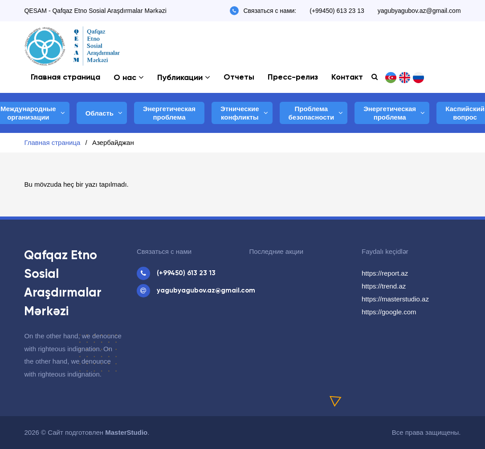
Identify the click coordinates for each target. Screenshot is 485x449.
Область (100, 113)
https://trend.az (384, 286)
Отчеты (239, 77)
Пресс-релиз (293, 77)
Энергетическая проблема (169, 113)
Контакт (347, 77)
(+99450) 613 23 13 (337, 10)
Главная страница (65, 77)
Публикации (180, 78)
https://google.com (389, 312)
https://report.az (385, 273)
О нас (125, 78)
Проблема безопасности (311, 113)
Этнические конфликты (239, 113)
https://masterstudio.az (395, 299)
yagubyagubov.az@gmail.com (419, 10)
